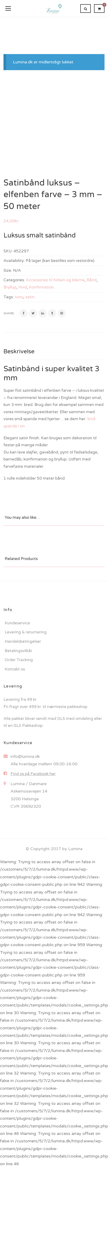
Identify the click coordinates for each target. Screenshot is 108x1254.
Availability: (14, 260)
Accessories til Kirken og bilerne (55, 280)
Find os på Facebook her (33, 773)
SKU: (8, 251)
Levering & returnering (26, 632)
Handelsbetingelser (23, 641)
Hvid (22, 287)
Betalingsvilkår (18, 650)
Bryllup (9, 287)
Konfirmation (41, 287)
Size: (7, 270)
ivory (19, 297)
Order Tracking (19, 659)
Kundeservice (17, 623)
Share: (9, 313)
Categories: (14, 280)
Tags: (8, 297)
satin (29, 297)
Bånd (92, 280)
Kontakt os (15, 669)
